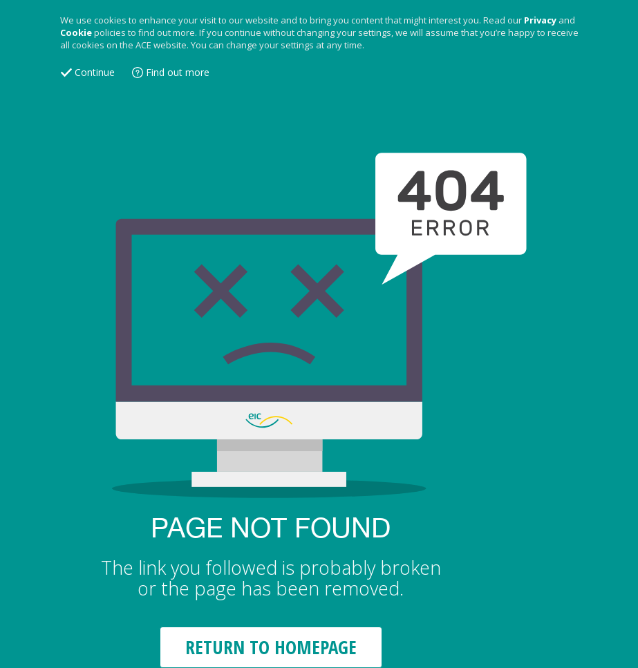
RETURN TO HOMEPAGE (271, 647)
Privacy (540, 20)
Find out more (177, 72)
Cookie (76, 32)
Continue (95, 72)
